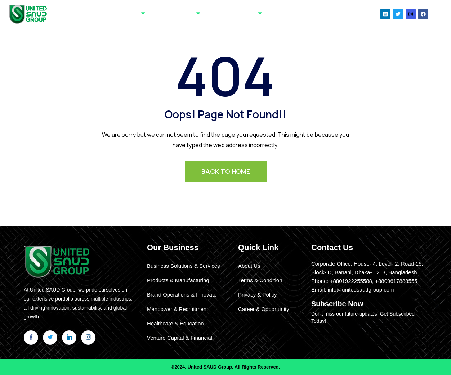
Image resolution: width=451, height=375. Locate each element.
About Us (130, 14)
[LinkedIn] (69, 337)
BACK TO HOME (225, 171)
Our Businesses (177, 14)
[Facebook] (31, 337)
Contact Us (284, 14)
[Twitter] (50, 337)
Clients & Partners (235, 14)
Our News (316, 14)
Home (101, 14)
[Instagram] (88, 337)
